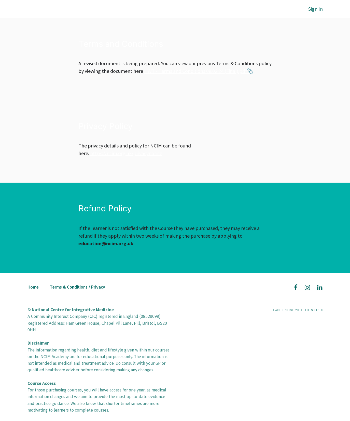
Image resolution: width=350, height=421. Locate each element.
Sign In (315, 9)
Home (33, 287)
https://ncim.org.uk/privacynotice (126, 153)
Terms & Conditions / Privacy (77, 287)
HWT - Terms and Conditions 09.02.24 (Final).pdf (195, 71)
